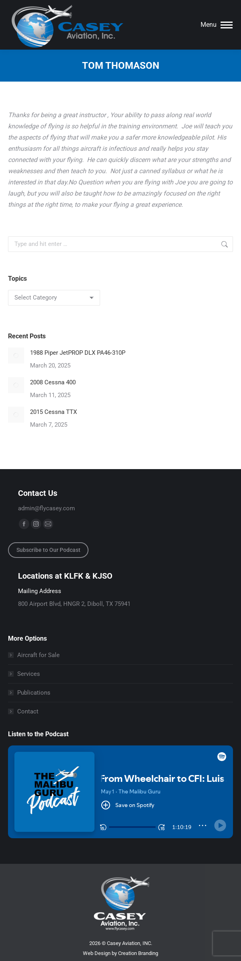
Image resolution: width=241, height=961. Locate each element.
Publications (33, 692)
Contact (27, 711)
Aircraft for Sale (38, 655)
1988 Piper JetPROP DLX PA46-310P (77, 352)
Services (28, 673)
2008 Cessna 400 (53, 382)
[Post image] (16, 356)
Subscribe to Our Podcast (48, 550)
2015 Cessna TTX (53, 412)
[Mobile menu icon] (216, 24)
